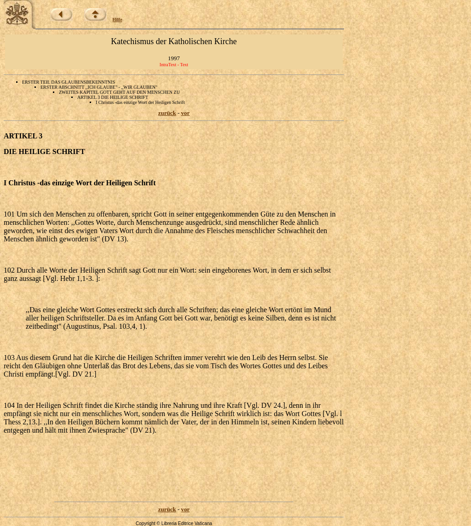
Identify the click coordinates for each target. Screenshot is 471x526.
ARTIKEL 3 (23, 136)
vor (185, 112)
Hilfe (117, 19)
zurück (167, 112)
